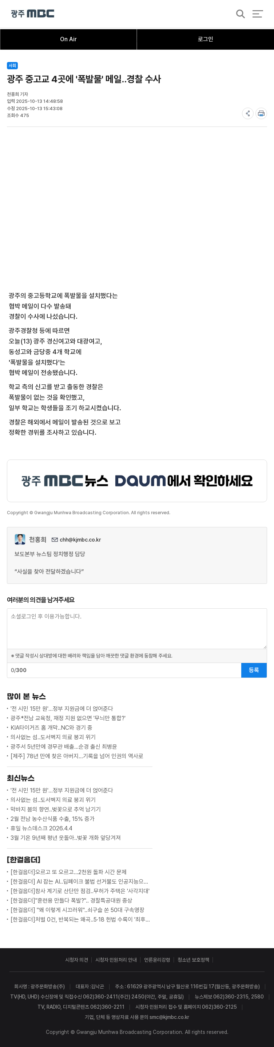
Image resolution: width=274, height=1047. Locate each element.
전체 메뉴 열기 (258, 14)
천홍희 (38, 539)
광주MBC (33, 14)
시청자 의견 (76, 960)
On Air (68, 39)
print (261, 113)
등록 (254, 670)
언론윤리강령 (157, 960)
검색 (238, 15)
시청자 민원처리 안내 (116, 960)
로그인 (205, 39)
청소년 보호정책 (193, 960)
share (248, 113)
